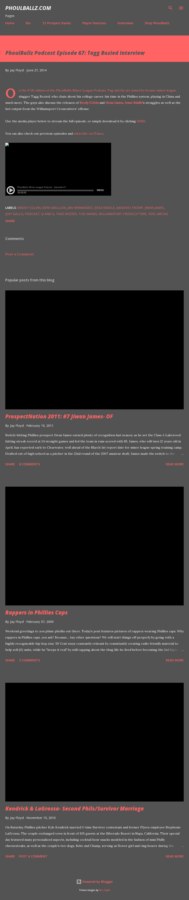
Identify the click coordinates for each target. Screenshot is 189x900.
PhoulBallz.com (28, 7)
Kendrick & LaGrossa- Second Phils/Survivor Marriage (74, 808)
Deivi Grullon (54, 208)
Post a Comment (19, 254)
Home (9, 23)
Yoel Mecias (158, 214)
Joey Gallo (14, 214)
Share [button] (10, 221)
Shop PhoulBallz (157, 23)
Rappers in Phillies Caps (36, 612)
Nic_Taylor (104, 890)
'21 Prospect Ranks (56, 23)
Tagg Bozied (66, 214)
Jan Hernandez (80, 208)
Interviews (125, 23)
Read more (175, 464)
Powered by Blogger (94, 882)
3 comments (29, 660)
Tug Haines (88, 214)
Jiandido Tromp (129, 208)
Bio (28, 23)
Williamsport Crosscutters (122, 214)
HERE (141, 121)
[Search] (170, 8)
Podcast (32, 214)
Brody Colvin (89, 103)
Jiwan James (114, 103)
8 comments (29, 464)
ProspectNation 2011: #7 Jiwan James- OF (59, 416)
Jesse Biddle (133, 103)
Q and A (47, 214)
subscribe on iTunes (88, 133)
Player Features (94, 23)
